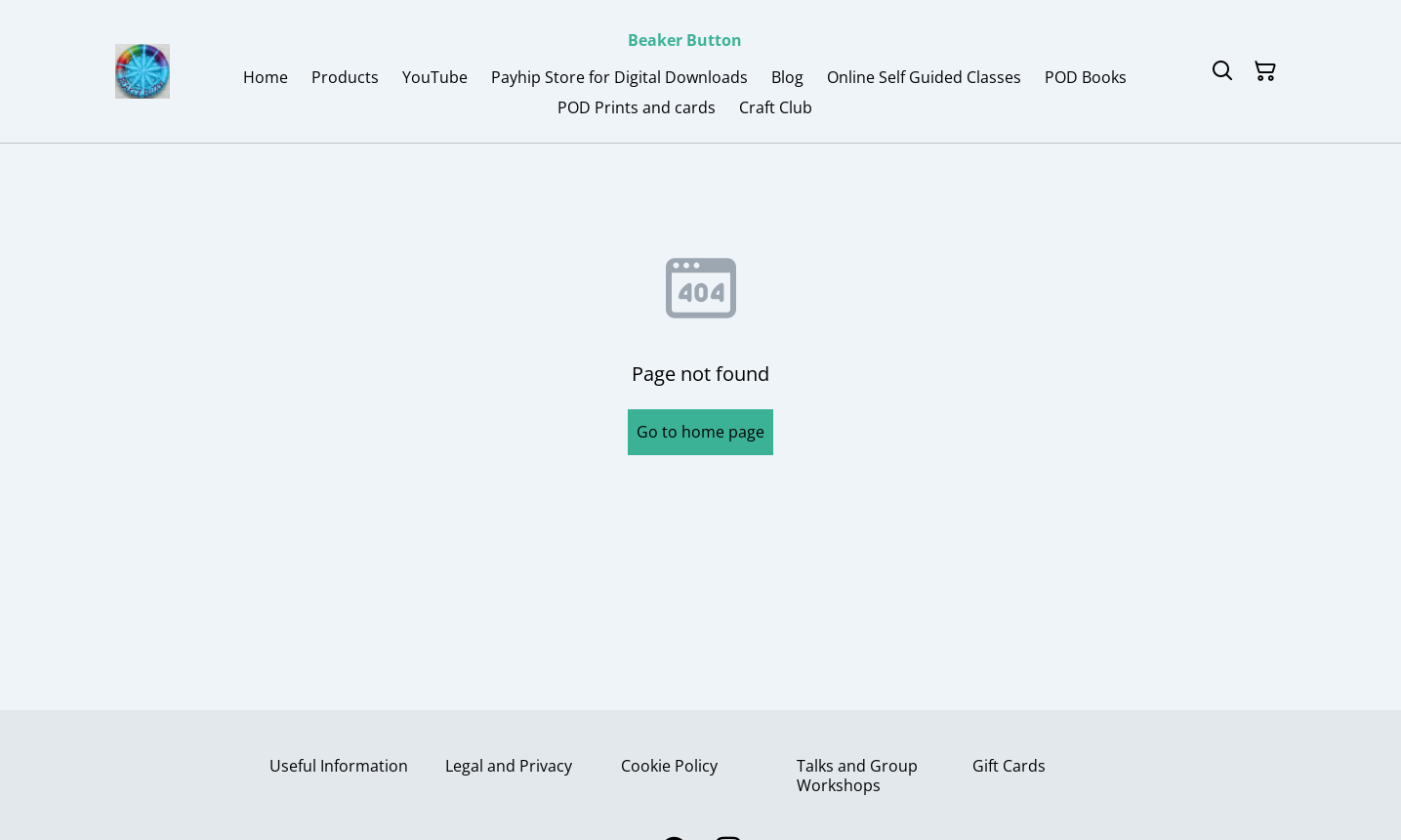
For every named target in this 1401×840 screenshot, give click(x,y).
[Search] (1222, 71)
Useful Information (338, 766)
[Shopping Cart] (1265, 71)
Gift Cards (1009, 766)
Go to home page (700, 431)
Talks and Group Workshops (857, 775)
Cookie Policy (669, 766)
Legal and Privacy (508, 766)
